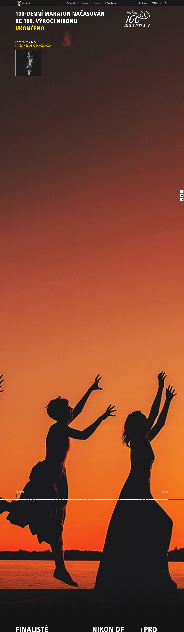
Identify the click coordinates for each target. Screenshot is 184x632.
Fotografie (86, 3)
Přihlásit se (157, 3)
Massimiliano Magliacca (33, 46)
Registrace (143, 3)
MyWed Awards (110, 3)
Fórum (97, 3)
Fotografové (72, 3)
